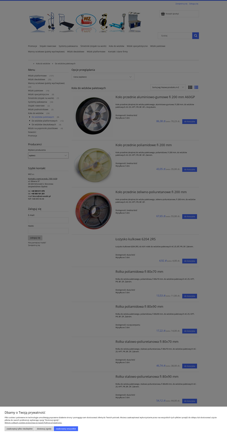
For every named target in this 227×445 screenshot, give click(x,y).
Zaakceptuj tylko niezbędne (20, 428)
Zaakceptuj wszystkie (66, 428)
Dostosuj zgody (44, 428)
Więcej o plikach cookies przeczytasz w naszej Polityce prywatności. (33, 422)
